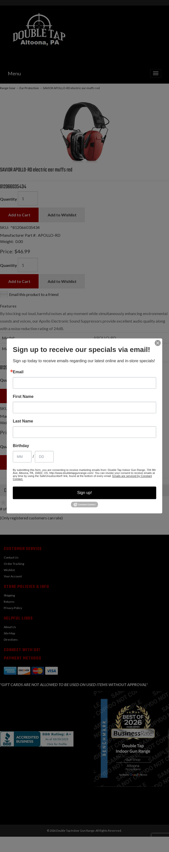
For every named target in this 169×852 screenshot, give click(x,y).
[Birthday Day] (44, 456)
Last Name (23, 421)
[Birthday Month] (22, 456)
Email (18, 372)
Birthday (21, 446)
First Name (23, 397)
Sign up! (84, 493)
